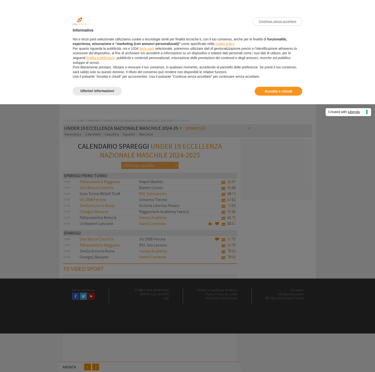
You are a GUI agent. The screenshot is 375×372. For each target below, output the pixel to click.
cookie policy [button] (224, 44)
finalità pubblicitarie (100, 58)
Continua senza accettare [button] (277, 21)
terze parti (146, 48)
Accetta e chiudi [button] (278, 91)
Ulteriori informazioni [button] (97, 91)
